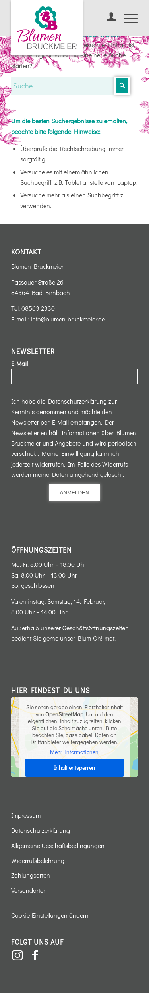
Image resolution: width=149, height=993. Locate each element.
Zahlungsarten (30, 875)
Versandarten (29, 890)
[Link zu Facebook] (35, 955)
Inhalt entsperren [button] (74, 767)
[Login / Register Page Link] (107, 17)
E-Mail (19, 363)
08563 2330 (38, 308)
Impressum (26, 815)
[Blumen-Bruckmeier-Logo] (47, 27)
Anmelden (74, 493)
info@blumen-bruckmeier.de (68, 319)
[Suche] (70, 86)
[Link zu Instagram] (17, 955)
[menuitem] (107, 17)
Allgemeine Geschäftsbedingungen (57, 845)
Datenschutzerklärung (40, 830)
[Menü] (127, 17)
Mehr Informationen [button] (74, 752)
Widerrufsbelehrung (37, 860)
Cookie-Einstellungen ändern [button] (50, 915)
